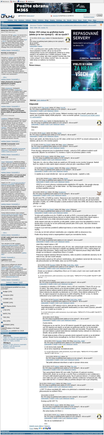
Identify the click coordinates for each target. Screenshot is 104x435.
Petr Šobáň (46, 145)
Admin (40, 46)
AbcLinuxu (7, 335)
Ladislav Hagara (6, 50)
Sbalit (41, 111)
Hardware (21, 20)
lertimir (57, 366)
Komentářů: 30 (6, 331)
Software (28, 20)
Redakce (74, 433)
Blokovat (50, 111)
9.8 (25, 39)
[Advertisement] (53, 94)
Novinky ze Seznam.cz (9, 53)
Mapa (94, 20)
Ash (59, 356)
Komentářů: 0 (16, 50)
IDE (39, 27)
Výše (47, 124)
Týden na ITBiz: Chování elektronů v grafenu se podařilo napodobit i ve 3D (15, 338)
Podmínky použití (88, 433)
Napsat (15, 282)
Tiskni (31, 429)
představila (8, 88)
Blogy (46, 20)
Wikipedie (5, 150)
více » (5, 77)
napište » (24, 25)
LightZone (17, 266)
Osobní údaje (98, 433)
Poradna (10, 20)
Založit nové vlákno (36, 426)
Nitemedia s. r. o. (44, 433)
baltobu (3, 127)
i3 (1, 165)
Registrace (99, 22)
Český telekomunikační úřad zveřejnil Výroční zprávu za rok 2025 (14, 207)
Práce (89, 20)
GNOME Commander (18, 148)
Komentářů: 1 (16, 79)
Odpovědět (33, 46)
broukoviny (62, 192)
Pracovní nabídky (7, 28)
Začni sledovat (41, 100)
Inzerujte (55, 16)
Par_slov (74, 366)
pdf (21, 214)
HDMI (35, 27)
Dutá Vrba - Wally (72, 265)
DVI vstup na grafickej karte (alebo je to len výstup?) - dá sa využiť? (76, 25)
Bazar (80, 20)
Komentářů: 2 (16, 141)
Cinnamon (5, 295)
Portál (85, 20)
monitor (43, 27)
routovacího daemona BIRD (9, 245)
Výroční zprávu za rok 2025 (9, 214)
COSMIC (5, 299)
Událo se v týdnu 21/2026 (11, 341)
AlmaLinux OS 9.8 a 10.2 (9, 30)
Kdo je (75, 20)
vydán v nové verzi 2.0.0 (8, 151)
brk (46, 192)
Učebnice (40, 20)
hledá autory (30, 16)
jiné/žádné (5, 324)
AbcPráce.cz (30, 1)
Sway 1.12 (4, 157)
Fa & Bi (62, 107)
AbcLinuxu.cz (5, 1)
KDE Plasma (6, 306)
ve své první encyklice (18, 183)
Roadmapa (18, 89)
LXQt (3, 310)
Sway (3, 162)
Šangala (52, 265)
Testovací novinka (9, 348)
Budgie (4, 291)
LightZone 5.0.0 (6, 260)
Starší (21, 282)
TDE (3, 317)
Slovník (69, 20)
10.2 (3, 41)
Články (34, 20)
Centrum (9, 282)
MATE (4, 313)
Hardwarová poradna (49, 25)
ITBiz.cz (13, 1)
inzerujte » (24, 28)
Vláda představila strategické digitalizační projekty (11, 82)
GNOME (5, 302)
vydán (14, 35)
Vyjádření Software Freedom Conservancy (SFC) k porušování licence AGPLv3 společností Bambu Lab (13, 111)
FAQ (15, 20)
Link (45, 111)
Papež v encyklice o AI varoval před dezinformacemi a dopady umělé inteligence (13, 176)
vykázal (11, 57)
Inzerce (80, 433)
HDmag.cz (21, 1)
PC (47, 27)
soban (64, 145)
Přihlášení (91, 22)
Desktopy (59, 20)
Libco (43, 38)
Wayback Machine (12, 276)
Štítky (31, 27)
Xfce (3, 321)
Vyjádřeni (4, 118)
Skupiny (52, 20)
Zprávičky (4, 25)
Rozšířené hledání (89, 17)
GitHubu (3, 168)
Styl (2, 22)
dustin (43, 133)
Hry (64, 20)
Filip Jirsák (45, 107)
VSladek (3, 257)
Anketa (3, 284)
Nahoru (47, 426)
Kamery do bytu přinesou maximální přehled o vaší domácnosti (14, 345)
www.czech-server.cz (19, 433)
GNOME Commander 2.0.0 (10, 144)
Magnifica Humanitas (7, 184)
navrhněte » (23, 284)
